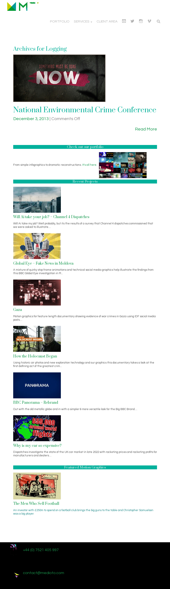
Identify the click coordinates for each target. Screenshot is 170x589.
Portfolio (60, 21)
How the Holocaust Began (35, 356)
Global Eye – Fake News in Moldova (43, 263)
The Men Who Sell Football (36, 503)
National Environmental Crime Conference (84, 110)
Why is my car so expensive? (37, 445)
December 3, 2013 (31, 119)
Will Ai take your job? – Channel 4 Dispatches (51, 217)
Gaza (17, 309)
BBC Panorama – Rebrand (35, 402)
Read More (146, 129)
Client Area (107, 21)
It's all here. (89, 164)
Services (83, 21)
